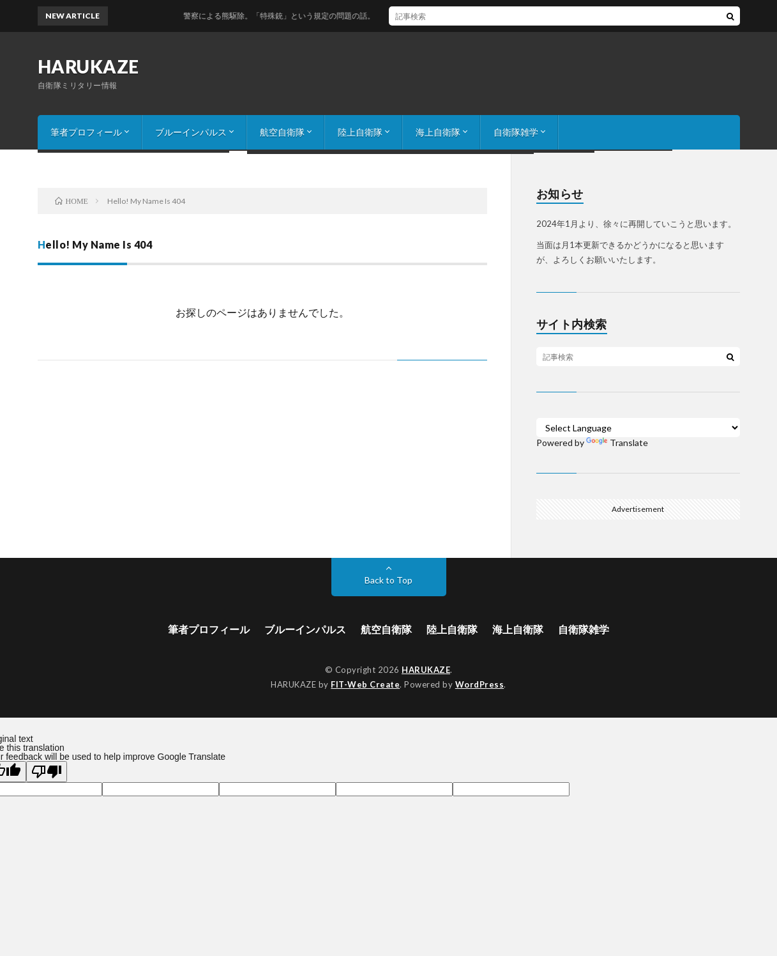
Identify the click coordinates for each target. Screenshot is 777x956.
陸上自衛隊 (360, 132)
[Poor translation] (46, 771)
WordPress (479, 684)
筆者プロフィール (86, 132)
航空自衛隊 (282, 132)
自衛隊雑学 (516, 132)
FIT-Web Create (365, 684)
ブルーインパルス (191, 132)
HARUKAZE (88, 66)
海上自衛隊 (438, 132)
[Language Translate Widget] (638, 427)
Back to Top (388, 579)
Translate (617, 442)
